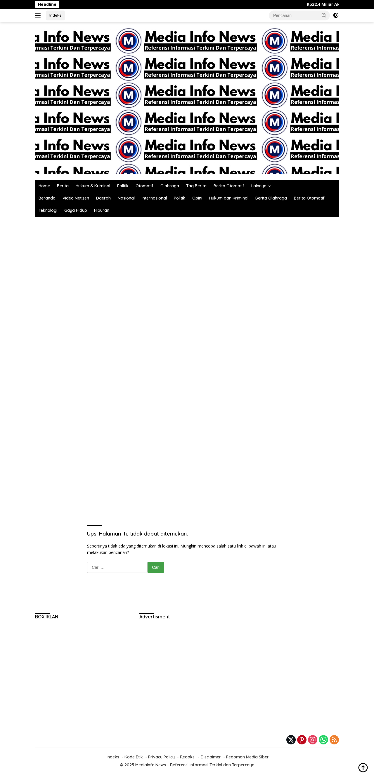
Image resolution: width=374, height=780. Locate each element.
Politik (123, 185)
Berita (63, 185)
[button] (324, 15)
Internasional (154, 198)
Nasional (126, 198)
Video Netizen (76, 198)
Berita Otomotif (229, 185)
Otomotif (144, 185)
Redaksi (187, 757)
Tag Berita (196, 185)
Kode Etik (133, 757)
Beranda (47, 198)
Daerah (103, 198)
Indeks (55, 15)
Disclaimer (211, 757)
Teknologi (48, 210)
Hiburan (101, 210)
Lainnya (258, 185)
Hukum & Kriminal (93, 185)
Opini (197, 198)
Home (44, 185)
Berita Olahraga (271, 198)
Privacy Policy (161, 757)
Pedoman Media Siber (247, 757)
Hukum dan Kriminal (228, 198)
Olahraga (169, 185)
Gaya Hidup (75, 210)
